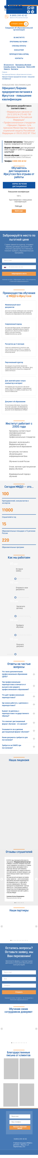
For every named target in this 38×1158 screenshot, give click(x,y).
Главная (4, 72)
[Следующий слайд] (36, 879)
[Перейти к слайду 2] (16, 902)
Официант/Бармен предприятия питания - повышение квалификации (18, 78)
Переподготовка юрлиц (19, 54)
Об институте (19, 38)
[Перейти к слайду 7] (20, 940)
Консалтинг (19, 50)
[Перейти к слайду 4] (16, 1042)
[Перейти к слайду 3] (18, 902)
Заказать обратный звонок (19, 1127)
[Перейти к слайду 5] (21, 902)
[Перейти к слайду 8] (22, 940)
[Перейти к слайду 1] (11, 1042)
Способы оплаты (19, 46)
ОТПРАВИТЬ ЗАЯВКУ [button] (17, 24)
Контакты (19, 58)
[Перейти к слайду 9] (24, 1042)
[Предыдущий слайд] (2, 879)
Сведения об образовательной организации (19, 29)
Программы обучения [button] (18, 42)
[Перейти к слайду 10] (25, 940)
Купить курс (19, 211)
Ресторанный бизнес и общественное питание (17, 74)
